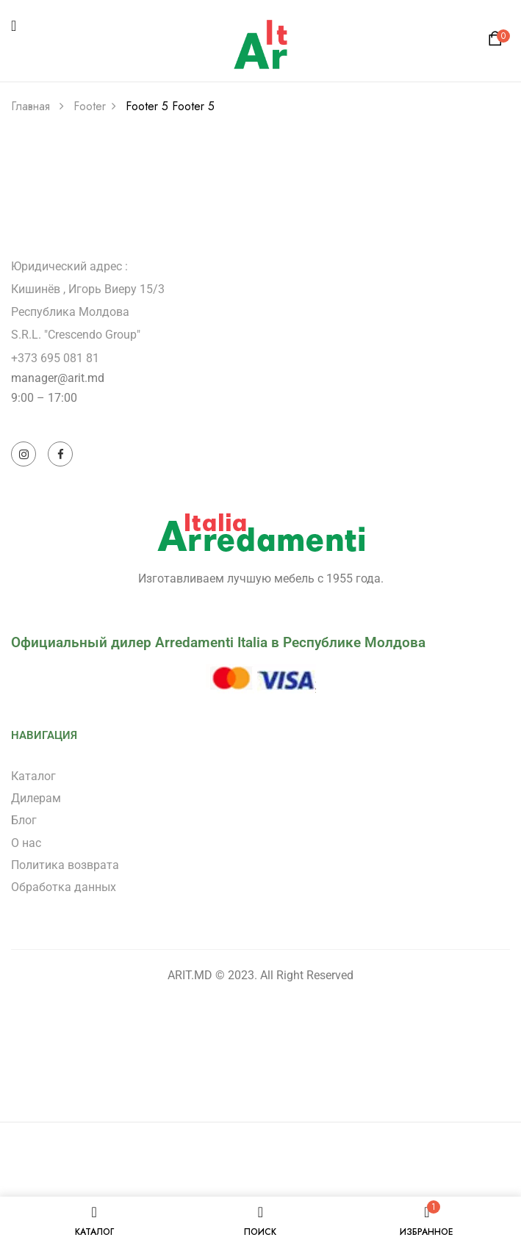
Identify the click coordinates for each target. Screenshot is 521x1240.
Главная (30, 106)
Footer (89, 106)
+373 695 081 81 (55, 358)
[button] (497, 42)
